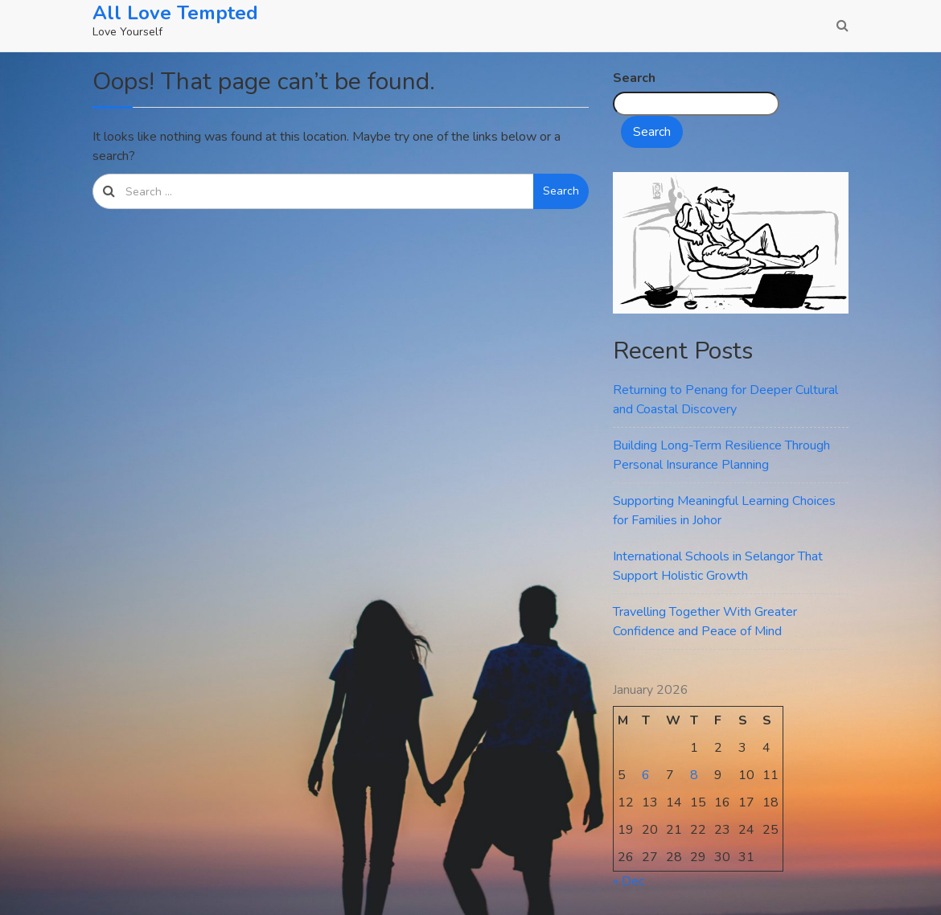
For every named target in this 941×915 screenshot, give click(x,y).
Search (561, 191)
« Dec (628, 881)
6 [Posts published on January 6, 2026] (646, 775)
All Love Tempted (175, 13)
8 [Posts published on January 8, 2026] (694, 775)
